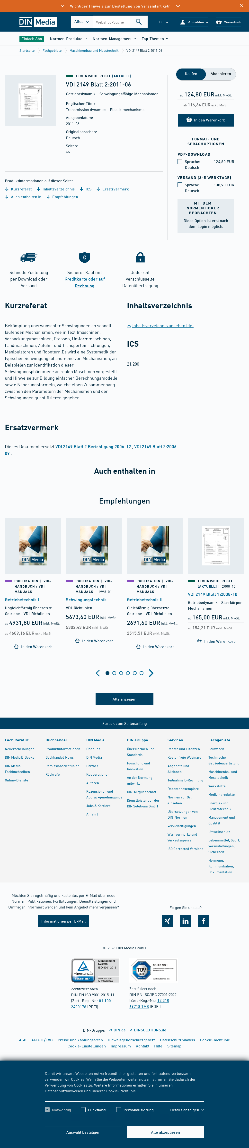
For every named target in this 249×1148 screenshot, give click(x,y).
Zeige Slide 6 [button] (141, 673)
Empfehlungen (62, 196)
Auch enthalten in (23, 196)
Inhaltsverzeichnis (55, 189)
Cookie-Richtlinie (121, 1090)
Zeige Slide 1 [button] (107, 673)
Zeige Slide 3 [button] (121, 673)
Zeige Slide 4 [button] (128, 673)
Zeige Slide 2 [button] (114, 673)
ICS (85, 189)
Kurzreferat (18, 189)
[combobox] (120, 22)
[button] (194, 22)
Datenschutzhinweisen (64, 1090)
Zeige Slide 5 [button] (135, 673)
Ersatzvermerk (112, 189)
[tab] (107, 673)
